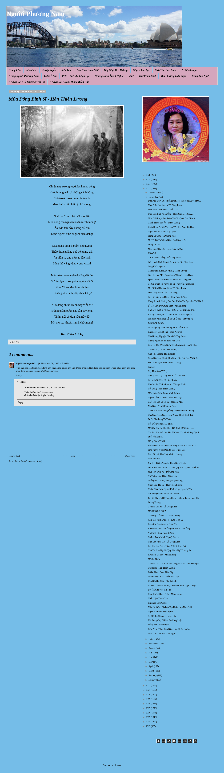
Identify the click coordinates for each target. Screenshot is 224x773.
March (151, 671)
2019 (148, 699)
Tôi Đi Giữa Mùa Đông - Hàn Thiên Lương (167, 297)
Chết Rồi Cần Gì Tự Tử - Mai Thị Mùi (165, 402)
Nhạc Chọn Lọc (141, 70)
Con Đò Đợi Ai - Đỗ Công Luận (162, 507)
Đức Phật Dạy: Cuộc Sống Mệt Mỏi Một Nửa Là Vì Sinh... (174, 201)
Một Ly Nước (154, 559)
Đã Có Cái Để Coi (156, 323)
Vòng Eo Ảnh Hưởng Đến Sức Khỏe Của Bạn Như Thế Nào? (175, 301)
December (153, 192)
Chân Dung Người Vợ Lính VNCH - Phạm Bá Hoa (171, 227)
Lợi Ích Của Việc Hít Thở (159, 590)
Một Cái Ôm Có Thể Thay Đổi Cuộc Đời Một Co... (171, 428)
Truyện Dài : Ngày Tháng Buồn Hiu (69, 82)
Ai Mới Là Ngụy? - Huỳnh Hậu (162, 616)
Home (72, 456)
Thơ (131, 76)
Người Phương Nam (35, 13)
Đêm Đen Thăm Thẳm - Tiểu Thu (163, 209)
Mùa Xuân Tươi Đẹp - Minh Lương (164, 393)
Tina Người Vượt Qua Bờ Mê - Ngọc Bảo (166, 450)
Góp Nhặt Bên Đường (116, 70)
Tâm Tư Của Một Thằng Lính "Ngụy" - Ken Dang (170, 275)
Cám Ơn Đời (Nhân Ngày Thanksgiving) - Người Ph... (172, 345)
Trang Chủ (15, 70)
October (152, 639)
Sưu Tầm (66, 70)
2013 (148, 726)
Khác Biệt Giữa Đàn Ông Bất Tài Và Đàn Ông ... (170, 528)
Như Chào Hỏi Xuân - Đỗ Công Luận (165, 205)
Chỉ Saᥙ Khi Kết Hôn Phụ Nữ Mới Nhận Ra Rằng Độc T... (174, 432)
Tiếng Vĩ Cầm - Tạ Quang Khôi (162, 236)
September (153, 643)
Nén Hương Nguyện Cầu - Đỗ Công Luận (166, 336)
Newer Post (14, 456)
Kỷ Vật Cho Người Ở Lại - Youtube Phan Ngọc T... (171, 314)
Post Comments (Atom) (31, 461)
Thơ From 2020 (147, 76)
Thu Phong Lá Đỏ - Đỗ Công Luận (163, 576)
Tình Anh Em (154, 458)
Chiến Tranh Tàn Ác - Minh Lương (164, 223)
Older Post (130, 456)
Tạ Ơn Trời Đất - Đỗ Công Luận (162, 380)
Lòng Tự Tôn (154, 244)
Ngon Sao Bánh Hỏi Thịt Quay (162, 231)
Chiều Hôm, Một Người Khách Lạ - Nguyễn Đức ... (171, 489)
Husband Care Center (157, 603)
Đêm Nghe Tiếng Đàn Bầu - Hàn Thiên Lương (169, 629)
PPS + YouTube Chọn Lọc (76, 76)
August (152, 648)
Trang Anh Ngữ (200, 76)
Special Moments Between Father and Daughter (169, 279)
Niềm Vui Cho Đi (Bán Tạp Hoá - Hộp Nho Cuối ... (171, 607)
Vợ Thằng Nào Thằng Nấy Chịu (162, 476)
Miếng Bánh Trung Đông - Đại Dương (165, 480)
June (150, 657)
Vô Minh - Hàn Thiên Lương (161, 533)
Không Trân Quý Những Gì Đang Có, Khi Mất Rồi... (171, 310)
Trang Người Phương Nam (24, 76)
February (152, 675)
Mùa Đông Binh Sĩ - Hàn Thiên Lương (165, 249)
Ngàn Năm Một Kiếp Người (160, 611)
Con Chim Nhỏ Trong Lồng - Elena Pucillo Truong (171, 410)
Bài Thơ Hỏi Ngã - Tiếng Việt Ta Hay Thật (167, 546)
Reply (19, 375)
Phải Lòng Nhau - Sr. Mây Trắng (162, 292)
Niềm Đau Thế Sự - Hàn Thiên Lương (165, 485)
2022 (148, 685)
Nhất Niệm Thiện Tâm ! (159, 598)
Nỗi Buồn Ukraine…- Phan (160, 424)
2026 (148, 175)
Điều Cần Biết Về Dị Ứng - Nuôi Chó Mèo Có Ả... (170, 214)
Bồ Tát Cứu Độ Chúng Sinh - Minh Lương (167, 306)
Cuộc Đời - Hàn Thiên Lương (161, 568)
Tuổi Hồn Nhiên (155, 437)
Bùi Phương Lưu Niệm (173, 76)
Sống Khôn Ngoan (156, 266)
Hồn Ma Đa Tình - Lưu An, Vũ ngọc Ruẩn (167, 384)
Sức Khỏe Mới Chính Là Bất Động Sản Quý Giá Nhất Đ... (174, 467)
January (152, 680)
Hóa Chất (152, 253)
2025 (148, 179)
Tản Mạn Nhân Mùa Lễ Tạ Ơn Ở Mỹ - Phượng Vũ (170, 319)
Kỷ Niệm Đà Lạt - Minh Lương (162, 555)
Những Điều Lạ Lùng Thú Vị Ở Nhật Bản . (167, 375)
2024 (148, 184)
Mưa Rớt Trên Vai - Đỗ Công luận (163, 472)
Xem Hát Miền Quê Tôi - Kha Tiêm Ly (165, 520)
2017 (148, 708)
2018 (148, 703)
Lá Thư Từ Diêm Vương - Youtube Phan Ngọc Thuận (172, 585)
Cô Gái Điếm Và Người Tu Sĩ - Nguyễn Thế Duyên (171, 284)
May (150, 662)
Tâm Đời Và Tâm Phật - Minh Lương (165, 454)
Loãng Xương (154, 502)
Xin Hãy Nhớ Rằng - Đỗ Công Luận (164, 257)
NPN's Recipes (189, 70)
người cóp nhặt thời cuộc (28, 363)
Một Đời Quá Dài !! (157, 511)
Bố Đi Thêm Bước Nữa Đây (160, 572)
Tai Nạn (151, 367)
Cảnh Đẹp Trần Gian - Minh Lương (164, 515)
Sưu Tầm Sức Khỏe (165, 70)
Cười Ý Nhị (50, 76)
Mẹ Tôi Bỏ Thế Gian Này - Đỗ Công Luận (167, 240)
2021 (148, 690)
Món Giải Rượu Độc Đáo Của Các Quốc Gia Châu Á (172, 218)
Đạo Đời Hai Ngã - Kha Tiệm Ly (162, 581)
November (153, 197)
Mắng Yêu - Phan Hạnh (158, 624)
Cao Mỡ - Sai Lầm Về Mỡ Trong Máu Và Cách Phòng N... (174, 563)
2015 (148, 717)
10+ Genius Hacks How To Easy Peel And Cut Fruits (172, 445)
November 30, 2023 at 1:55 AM (51, 387)
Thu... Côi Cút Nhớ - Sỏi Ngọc (162, 633)
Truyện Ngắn (49, 70)
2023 (148, 188)
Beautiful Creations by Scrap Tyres (163, 524)
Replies (23, 382)
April (151, 666)
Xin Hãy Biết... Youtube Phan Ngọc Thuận (167, 463)
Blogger (117, 765)
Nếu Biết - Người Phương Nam (162, 406)
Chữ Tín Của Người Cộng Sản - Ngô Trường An (169, 550)
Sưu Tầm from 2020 (88, 70)
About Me (31, 70)
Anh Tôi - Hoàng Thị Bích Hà (161, 354)
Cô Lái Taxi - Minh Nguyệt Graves (163, 537)
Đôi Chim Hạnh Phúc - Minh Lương (164, 362)
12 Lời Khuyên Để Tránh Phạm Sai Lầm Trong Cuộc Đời (174, 498)
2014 (148, 721)
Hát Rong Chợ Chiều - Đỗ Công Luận (165, 620)
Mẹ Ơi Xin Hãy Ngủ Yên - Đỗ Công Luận (167, 288)
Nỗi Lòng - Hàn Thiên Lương (161, 389)
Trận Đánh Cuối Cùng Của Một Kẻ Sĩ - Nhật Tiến (170, 262)
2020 (148, 694)
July (150, 653)
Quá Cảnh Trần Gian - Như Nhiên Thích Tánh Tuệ (170, 415)
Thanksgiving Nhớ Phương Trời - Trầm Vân (168, 327)
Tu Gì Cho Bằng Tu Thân (159, 419)
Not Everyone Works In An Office (163, 493)
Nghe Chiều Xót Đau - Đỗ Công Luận (165, 397)
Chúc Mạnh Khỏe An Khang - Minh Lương (167, 271)
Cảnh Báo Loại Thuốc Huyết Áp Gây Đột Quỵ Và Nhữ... (173, 358)
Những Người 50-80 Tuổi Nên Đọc (164, 341)
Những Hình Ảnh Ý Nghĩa (109, 76)
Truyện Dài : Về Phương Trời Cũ (27, 82)
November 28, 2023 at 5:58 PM (55, 363)
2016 (148, 713)
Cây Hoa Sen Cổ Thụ (157, 371)
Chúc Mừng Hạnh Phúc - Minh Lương (165, 594)
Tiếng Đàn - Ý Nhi (156, 441)
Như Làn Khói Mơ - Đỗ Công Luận (164, 542)
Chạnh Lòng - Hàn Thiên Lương (162, 349)
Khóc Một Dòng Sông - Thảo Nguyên (165, 332)
